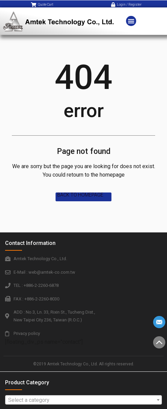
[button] (131, 17)
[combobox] (83, 400)
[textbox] (83, 400)
